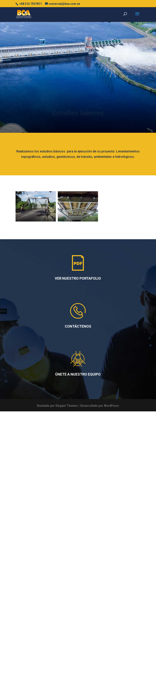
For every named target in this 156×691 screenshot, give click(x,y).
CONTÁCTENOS (78, 578)
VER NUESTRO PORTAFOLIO (78, 530)
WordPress (111, 657)
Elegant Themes (67, 657)
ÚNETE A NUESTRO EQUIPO (78, 626)
